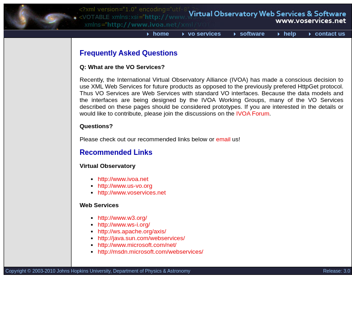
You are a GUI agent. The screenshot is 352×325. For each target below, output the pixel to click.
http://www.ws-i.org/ (124, 224)
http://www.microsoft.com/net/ (137, 244)
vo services (204, 33)
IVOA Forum (252, 113)
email (223, 139)
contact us (330, 33)
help (290, 33)
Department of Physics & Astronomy (151, 271)
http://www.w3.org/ (122, 217)
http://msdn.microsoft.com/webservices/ (150, 251)
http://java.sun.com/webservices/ (141, 238)
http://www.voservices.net (132, 192)
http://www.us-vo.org (125, 185)
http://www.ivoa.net (123, 179)
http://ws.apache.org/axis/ (132, 231)
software (252, 33)
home (161, 33)
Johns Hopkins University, (84, 271)
